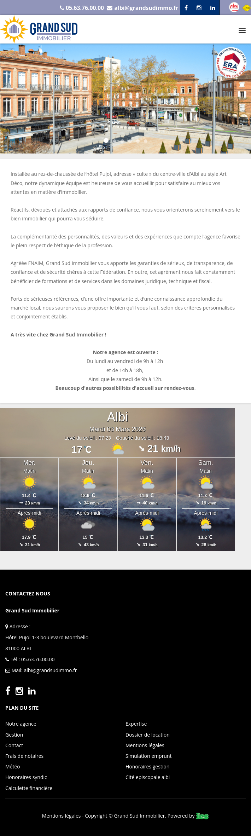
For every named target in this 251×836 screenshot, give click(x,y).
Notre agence (20, 723)
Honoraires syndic (26, 777)
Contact (14, 745)
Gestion (14, 734)
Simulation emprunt (148, 756)
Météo (12, 766)
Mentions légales (144, 745)
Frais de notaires (24, 756)
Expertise (136, 723)
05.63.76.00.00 (38, 659)
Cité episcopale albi (147, 777)
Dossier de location (147, 734)
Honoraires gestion (147, 766)
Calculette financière (28, 788)
